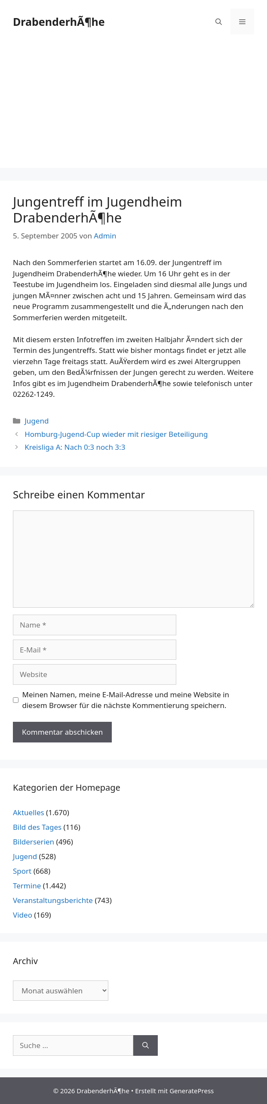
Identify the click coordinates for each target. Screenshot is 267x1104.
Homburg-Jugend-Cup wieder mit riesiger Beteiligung (116, 434)
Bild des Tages (37, 827)
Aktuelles (28, 812)
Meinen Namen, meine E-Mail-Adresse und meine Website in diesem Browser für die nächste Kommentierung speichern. (126, 700)
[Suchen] (145, 1045)
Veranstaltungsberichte (53, 900)
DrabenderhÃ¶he (59, 21)
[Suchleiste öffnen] (218, 21)
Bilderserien (33, 842)
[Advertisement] (133, 107)
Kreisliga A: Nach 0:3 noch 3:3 (75, 447)
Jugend (37, 421)
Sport (22, 871)
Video (22, 915)
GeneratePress (191, 1090)
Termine (27, 886)
